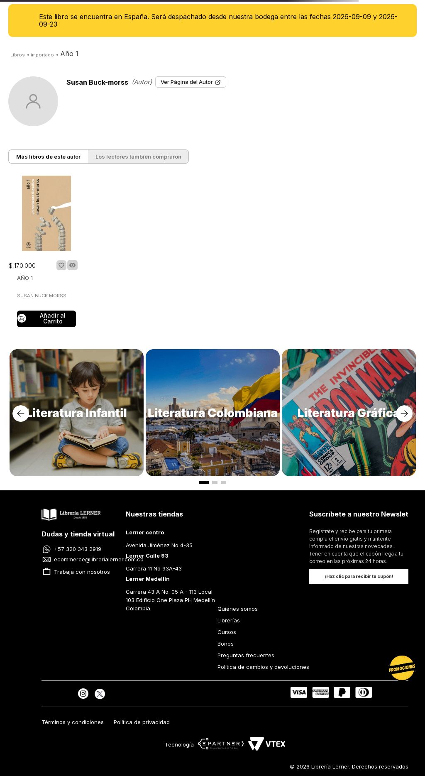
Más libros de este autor (48, 156)
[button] (72, 265)
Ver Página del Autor (191, 81)
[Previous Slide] (21, 413)
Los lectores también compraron (138, 156)
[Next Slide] (404, 413)
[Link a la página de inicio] (17, 54)
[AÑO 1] (46, 252)
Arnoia (42, 55)
